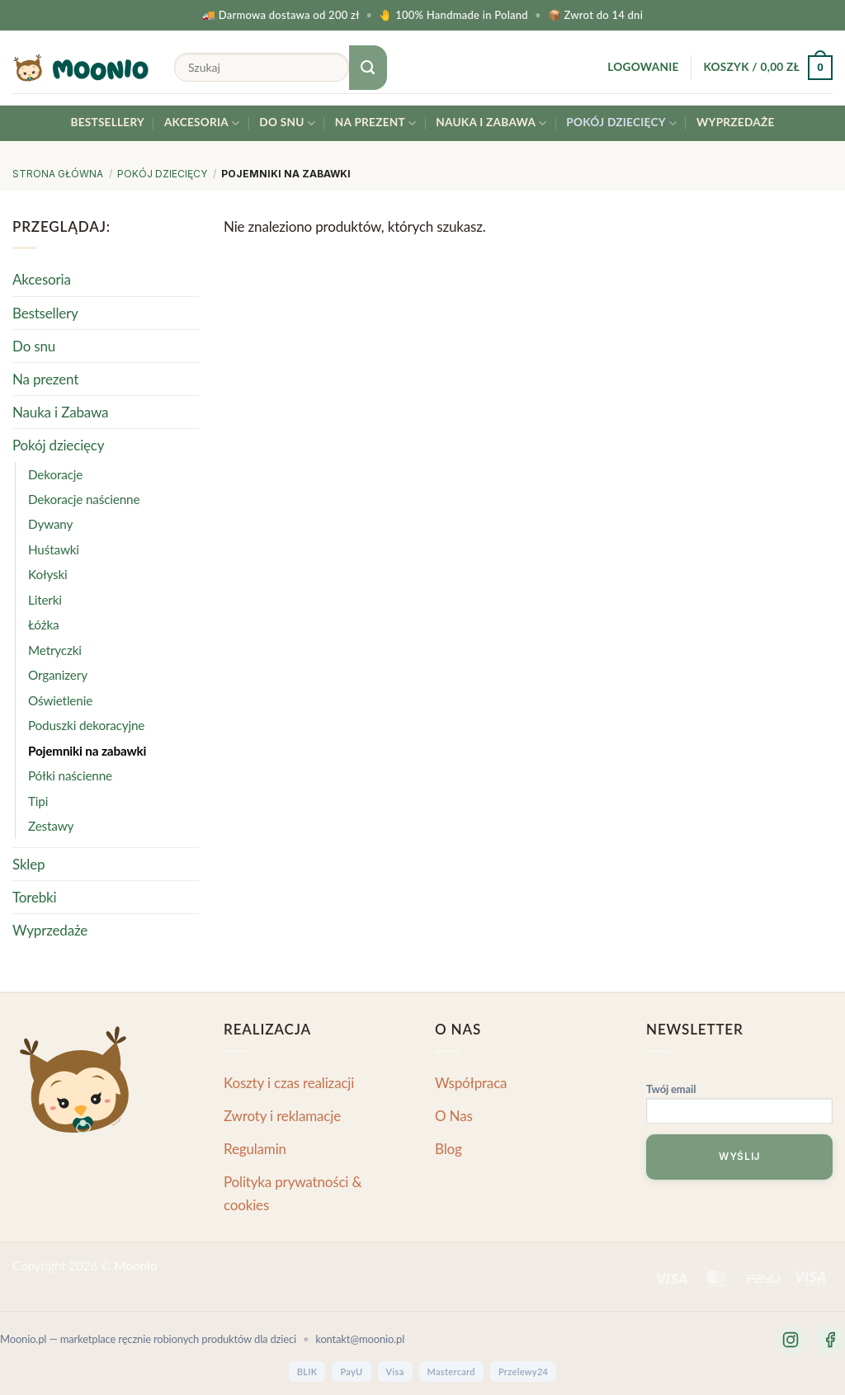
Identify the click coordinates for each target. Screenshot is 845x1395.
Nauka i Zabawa (491, 123)
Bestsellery (107, 122)
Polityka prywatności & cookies (292, 1193)
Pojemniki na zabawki (87, 749)
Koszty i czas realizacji (289, 1082)
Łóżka (43, 624)
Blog (448, 1148)
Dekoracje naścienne (83, 499)
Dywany (50, 523)
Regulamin (255, 1148)
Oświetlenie (60, 700)
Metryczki (55, 650)
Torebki (34, 897)
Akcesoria (202, 123)
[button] (642, 67)
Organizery (57, 674)
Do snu (287, 123)
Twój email (739, 1106)
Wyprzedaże (735, 122)
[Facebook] (830, 1340)
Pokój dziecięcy (621, 123)
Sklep (28, 863)
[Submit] (368, 67)
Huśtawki (53, 549)
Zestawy (50, 825)
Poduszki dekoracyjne (86, 725)
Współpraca (471, 1082)
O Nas (454, 1115)
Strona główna (57, 173)
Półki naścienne (70, 775)
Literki (45, 599)
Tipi (38, 800)
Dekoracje (55, 473)
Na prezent (376, 123)
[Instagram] (790, 1340)
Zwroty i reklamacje (282, 1115)
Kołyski (48, 574)
